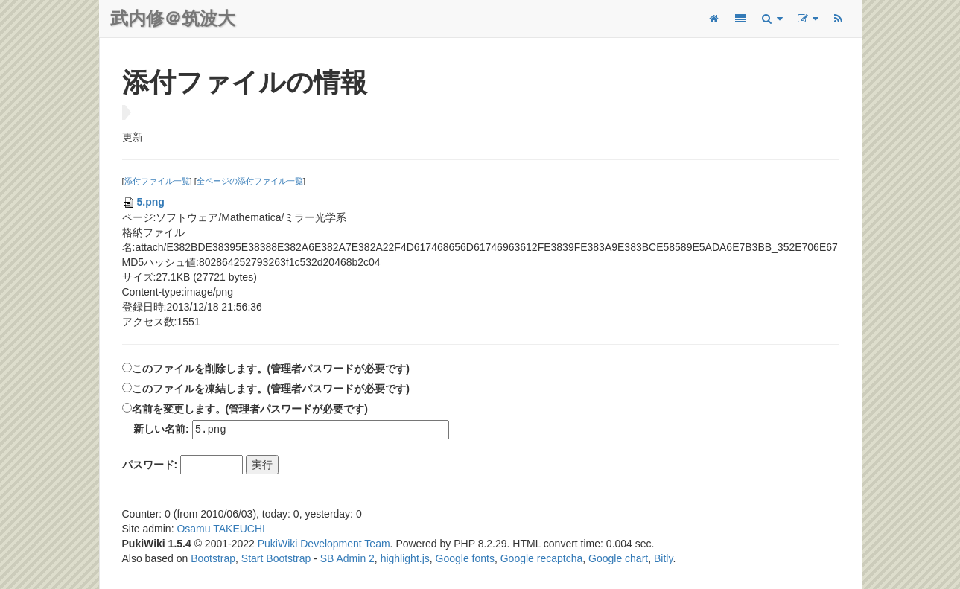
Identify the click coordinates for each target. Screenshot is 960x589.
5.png (143, 202)
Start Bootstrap (276, 559)
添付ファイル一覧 (157, 180)
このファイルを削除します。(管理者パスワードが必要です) (271, 369)
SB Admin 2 (347, 559)
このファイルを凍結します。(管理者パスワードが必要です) (271, 389)
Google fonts (465, 559)
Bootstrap (213, 559)
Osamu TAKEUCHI (221, 529)
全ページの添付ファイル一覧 (250, 180)
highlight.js (405, 559)
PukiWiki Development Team (324, 544)
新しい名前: (161, 430)
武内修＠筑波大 (172, 18)
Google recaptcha (541, 559)
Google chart (618, 559)
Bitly (663, 559)
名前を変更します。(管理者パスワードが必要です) (250, 409)
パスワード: (150, 465)
